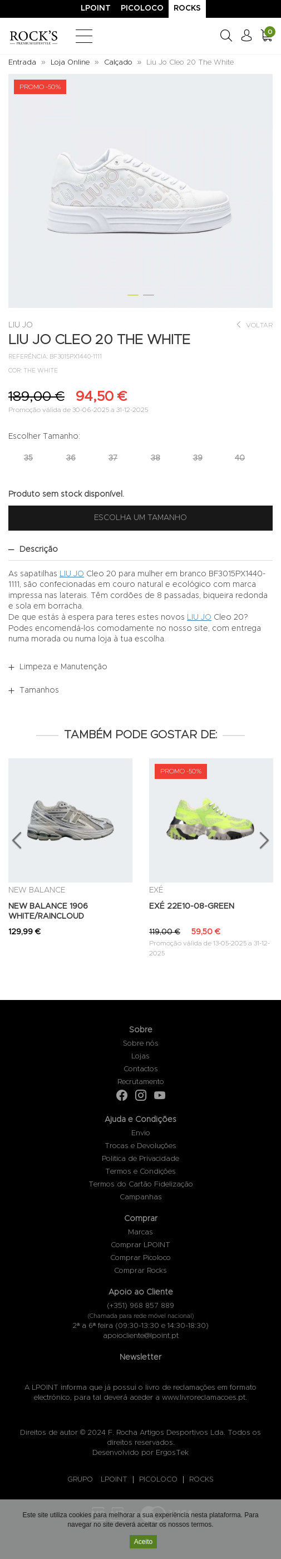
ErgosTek (172, 1453)
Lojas (140, 1056)
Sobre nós (141, 1043)
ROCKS (201, 1479)
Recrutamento (140, 1082)
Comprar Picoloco (140, 1258)
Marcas (140, 1232)
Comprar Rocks (140, 1270)
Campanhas (141, 1197)
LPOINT (114, 1479)
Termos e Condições (140, 1171)
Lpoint (96, 8)
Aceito (143, 1542)
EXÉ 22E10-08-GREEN (191, 906)
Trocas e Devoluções (140, 1146)
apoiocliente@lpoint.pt (141, 1336)
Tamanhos (39, 690)
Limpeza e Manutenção (63, 667)
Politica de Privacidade (140, 1159)
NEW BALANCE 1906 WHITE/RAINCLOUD (48, 911)
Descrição (38, 549)
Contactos (141, 1069)
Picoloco (142, 8)
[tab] (140, 549)
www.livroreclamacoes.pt (203, 1397)
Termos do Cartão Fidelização (140, 1184)
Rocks (187, 8)
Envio (140, 1133)
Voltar (254, 325)
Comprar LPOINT (140, 1245)
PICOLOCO (158, 1479)
